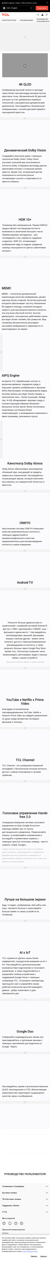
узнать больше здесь (30, 1251)
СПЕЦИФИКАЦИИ (26, 20)
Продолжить (41, 8)
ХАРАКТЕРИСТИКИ (9, 20)
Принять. (34, 1256)
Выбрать (5, 1233)
